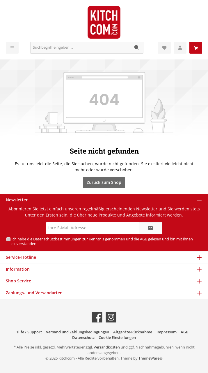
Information (18, 269)
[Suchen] (136, 48)
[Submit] (150, 228)
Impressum (167, 332)
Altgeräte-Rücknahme (132, 332)
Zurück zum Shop (104, 182)
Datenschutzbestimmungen (57, 239)
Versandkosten (107, 347)
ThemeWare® (150, 358)
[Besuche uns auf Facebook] (97, 317)
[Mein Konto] (180, 48)
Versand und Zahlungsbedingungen (77, 332)
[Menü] (12, 48)
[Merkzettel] (164, 48)
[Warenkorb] (195, 48)
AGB (143, 239)
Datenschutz (83, 337)
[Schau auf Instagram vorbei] (111, 317)
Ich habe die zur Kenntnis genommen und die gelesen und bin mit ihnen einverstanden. (102, 241)
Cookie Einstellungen (117, 337)
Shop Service (18, 281)
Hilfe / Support (28, 332)
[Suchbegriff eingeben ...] (80, 48)
